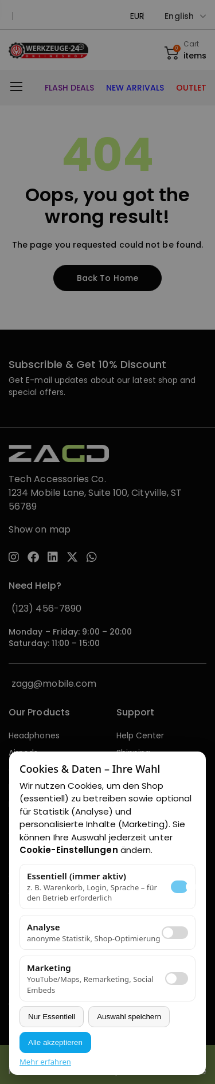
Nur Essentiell (51, 1016)
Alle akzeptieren (55, 1042)
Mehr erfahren (45, 1061)
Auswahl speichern (129, 1016)
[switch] (175, 932)
